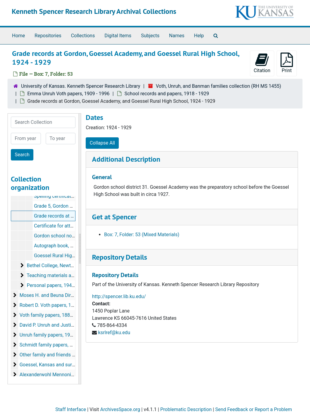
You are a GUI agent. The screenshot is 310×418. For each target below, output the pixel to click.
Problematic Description (186, 409)
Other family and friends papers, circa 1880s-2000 (73, 355)
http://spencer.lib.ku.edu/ (119, 296)
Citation (262, 63)
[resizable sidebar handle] (79, 249)
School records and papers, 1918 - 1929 (166, 93)
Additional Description (126, 159)
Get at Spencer (114, 216)
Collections (83, 35)
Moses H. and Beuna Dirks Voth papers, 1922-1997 (74, 295)
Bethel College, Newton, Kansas (60, 265)
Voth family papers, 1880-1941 (52, 315)
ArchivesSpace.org (120, 409)
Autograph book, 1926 (57, 246)
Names (176, 35)
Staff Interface (70, 409)
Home (18, 35)
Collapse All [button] (102, 143)
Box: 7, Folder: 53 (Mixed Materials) (141, 234)
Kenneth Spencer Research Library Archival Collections (94, 11)
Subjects (150, 35)
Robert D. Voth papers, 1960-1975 (55, 305)
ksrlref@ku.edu (114, 332)
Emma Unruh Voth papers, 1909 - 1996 (68, 93)
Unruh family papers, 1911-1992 (53, 335)
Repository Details (119, 257)
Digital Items (117, 35)
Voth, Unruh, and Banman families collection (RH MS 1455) (218, 86)
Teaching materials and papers (60, 275)
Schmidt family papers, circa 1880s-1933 (63, 345)
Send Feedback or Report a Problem (253, 409)
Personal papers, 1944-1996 (57, 285)
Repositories (48, 35)
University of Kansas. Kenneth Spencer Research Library (80, 86)
